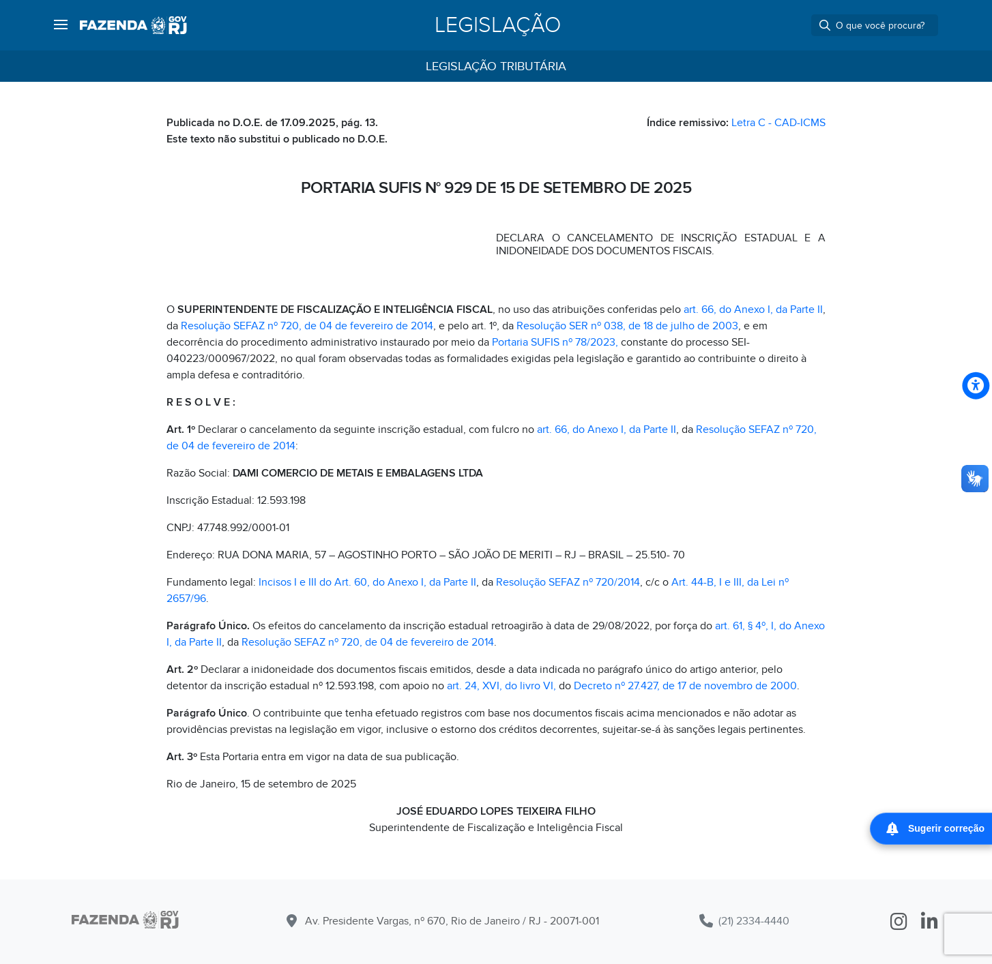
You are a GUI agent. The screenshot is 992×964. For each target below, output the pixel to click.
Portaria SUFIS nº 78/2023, (555, 342)
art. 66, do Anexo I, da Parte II (753, 309)
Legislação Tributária (496, 66)
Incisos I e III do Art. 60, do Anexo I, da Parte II (367, 582)
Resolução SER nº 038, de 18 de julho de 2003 (627, 326)
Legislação (498, 25)
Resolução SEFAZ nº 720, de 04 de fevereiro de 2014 (307, 326)
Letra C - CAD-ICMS (778, 123)
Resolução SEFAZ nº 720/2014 (568, 582)
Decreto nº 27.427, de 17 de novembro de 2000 (685, 686)
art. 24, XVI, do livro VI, (501, 686)
